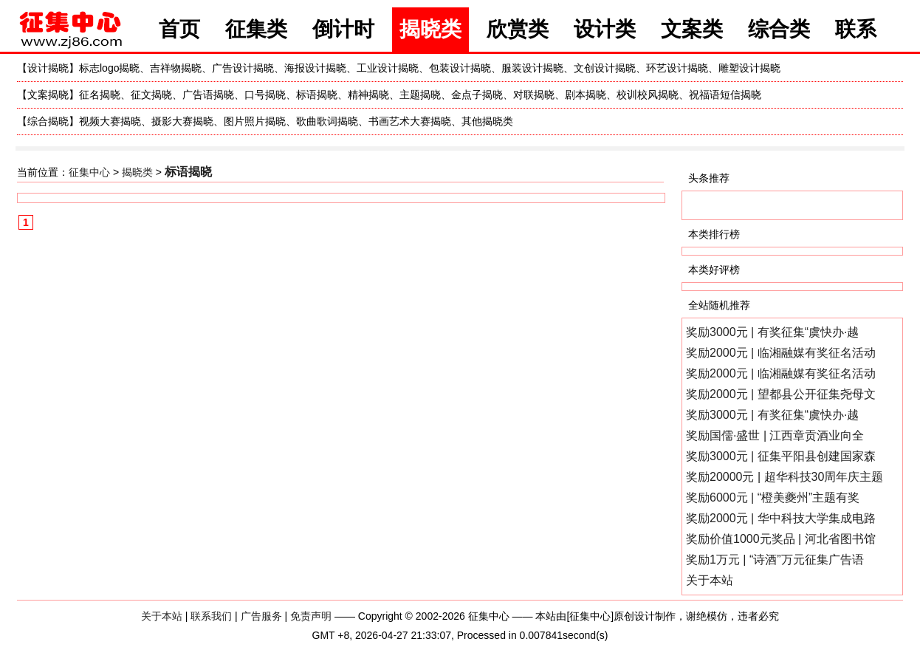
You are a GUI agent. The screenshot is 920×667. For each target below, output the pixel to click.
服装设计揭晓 (532, 68)
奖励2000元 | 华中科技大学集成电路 (781, 518)
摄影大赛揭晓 (182, 121)
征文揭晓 (151, 94)
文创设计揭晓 (605, 68)
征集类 (256, 29)
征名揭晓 (99, 94)
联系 (855, 29)
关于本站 (709, 580)
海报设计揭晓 (315, 68)
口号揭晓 (265, 94)
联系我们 (211, 616)
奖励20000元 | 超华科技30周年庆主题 (784, 477)
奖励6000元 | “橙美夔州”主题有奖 (772, 497)
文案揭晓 (48, 94)
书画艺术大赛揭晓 (409, 121)
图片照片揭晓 (255, 121)
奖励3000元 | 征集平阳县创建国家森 (781, 456)
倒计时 (343, 29)
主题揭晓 (420, 94)
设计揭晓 (48, 68)
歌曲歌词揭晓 (327, 121)
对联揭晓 (534, 94)
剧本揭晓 (585, 94)
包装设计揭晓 (460, 68)
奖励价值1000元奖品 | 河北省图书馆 (781, 539)
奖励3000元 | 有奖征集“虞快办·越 (772, 332)
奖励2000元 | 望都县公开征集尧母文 (781, 394)
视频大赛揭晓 (110, 121)
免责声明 (311, 616)
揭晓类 (430, 29)
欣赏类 (518, 29)
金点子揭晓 (477, 94)
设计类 (605, 29)
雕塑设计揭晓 (749, 68)
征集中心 (89, 172)
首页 (179, 29)
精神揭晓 (368, 94)
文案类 (692, 29)
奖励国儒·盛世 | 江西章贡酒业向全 (775, 435)
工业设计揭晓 (388, 68)
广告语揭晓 (208, 94)
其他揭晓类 (487, 121)
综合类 (779, 29)
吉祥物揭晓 (176, 68)
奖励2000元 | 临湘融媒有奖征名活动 (781, 352)
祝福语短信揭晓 (725, 94)
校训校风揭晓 (648, 94)
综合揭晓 (48, 121)
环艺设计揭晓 (677, 68)
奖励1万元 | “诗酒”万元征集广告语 (775, 559)
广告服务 (261, 616)
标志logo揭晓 (109, 68)
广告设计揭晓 (243, 68)
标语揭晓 (316, 94)
